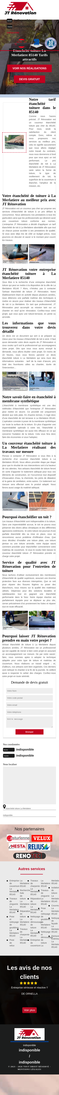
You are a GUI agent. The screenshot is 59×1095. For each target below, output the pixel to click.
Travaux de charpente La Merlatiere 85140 (22, 936)
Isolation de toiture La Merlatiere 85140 (54, 894)
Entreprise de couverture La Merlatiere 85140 (12, 887)
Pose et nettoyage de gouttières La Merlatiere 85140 (12, 926)
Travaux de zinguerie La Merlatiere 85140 (12, 905)
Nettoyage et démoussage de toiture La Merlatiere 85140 (33, 926)
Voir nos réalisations (29, 68)
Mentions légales (29, 1069)
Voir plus (29, 1010)
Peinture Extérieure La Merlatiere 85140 (54, 941)
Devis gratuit (29, 79)
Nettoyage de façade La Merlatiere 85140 (54, 925)
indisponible (23, 20)
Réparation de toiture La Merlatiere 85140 (22, 918)
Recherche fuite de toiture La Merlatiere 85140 (22, 898)
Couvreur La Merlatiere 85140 (54, 909)
